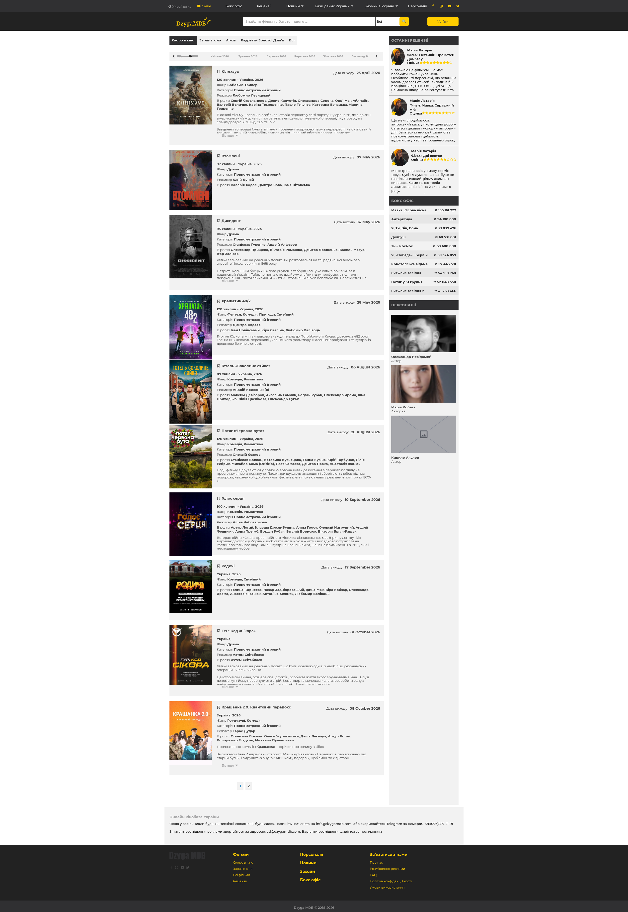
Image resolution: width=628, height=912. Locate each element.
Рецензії (264, 6)
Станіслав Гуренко (249, 242)
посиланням (371, 829)
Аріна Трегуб (246, 529)
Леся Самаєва (288, 461)
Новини (293, 6)
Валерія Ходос (244, 182)
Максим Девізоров (247, 392)
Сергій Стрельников (248, 98)
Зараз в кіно (210, 40)
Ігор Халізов (227, 251)
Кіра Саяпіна (272, 328)
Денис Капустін (282, 98)
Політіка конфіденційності (391, 879)
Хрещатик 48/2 (236, 298)
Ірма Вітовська (297, 182)
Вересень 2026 (302, 54)
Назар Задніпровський (283, 587)
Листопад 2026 (358, 54)
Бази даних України (332, 6)
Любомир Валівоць (303, 328)
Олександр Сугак (283, 396)
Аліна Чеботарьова (250, 520)
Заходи (307, 869)
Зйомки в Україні (379, 6)
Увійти (443, 21)
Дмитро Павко (315, 461)
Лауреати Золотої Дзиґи (262, 40)
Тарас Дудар (244, 728)
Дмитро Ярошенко (321, 247)
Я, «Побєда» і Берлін (409, 255)
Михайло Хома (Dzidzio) (253, 461)
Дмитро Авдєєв (246, 322)
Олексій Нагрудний (336, 525)
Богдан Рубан (310, 392)
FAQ (373, 872)
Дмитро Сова (270, 182)
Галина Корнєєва (246, 587)
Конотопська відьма (409, 264)
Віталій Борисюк (301, 529)
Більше (228, 133)
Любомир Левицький (251, 93)
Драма (233, 167)
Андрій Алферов (282, 242)
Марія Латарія (419, 50)
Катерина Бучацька (329, 102)
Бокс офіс (234, 6)
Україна (246, 77)
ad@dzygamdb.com (283, 829)
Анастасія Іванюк (345, 461)
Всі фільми (241, 872)
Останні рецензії (409, 40)
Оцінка (413, 63)
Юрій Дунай (243, 177)
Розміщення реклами (387, 866)
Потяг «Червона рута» (243, 428)
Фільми (204, 6)
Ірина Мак (315, 587)
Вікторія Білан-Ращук (337, 529)
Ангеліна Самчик (281, 392)
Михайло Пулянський (274, 738)
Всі (292, 40)
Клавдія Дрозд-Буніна (274, 525)
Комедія (250, 312)
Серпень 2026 (274, 54)
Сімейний (285, 312)
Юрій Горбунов (340, 457)
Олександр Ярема (340, 392)
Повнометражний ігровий (257, 88)
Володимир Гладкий (235, 738)
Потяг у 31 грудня (406, 282)
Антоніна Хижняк (277, 591)
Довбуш (398, 237)
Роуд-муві (236, 718)
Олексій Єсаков (246, 452)
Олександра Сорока (315, 98)
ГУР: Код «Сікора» (239, 628)
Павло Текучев (298, 102)
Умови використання (387, 885)
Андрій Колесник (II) (251, 387)
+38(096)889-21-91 (438, 821)
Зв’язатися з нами (388, 852)
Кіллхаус (230, 69)
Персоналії (417, 6)
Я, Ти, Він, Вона (404, 228)
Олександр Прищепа (249, 247)
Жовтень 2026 (330, 54)
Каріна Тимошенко (266, 102)
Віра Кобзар (336, 587)
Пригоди (267, 312)
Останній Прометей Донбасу (430, 57)
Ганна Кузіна (314, 457)
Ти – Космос (402, 246)
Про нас (376, 860)
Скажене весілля (406, 273)
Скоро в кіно (183, 40)
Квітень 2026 (218, 54)
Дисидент (231, 218)
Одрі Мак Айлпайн (351, 98)
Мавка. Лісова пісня (408, 210)
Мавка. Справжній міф (432, 107)
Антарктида (401, 219)
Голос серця (233, 496)
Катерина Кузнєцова (282, 457)
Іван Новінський (245, 328)
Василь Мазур (352, 247)
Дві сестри (432, 156)
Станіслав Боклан (246, 457)
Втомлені (231, 153)
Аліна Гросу (306, 525)
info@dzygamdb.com (333, 821)
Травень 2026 (245, 54)
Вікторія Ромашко (286, 247)
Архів (231, 40)
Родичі (228, 563)
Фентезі (234, 312)
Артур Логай (242, 525)
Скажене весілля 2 (407, 291)
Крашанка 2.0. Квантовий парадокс (256, 704)
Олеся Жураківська (281, 734)
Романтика (253, 377)
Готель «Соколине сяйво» (246, 363)
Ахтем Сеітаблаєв (248, 652)
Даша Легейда (313, 734)
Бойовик (235, 82)
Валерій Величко (232, 102)
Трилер (250, 82)
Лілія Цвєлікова (252, 396)
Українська (181, 6)
